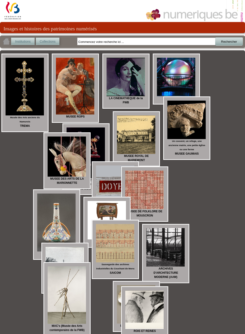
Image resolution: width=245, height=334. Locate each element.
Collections (47, 41)
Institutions (23, 41)
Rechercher (229, 41)
